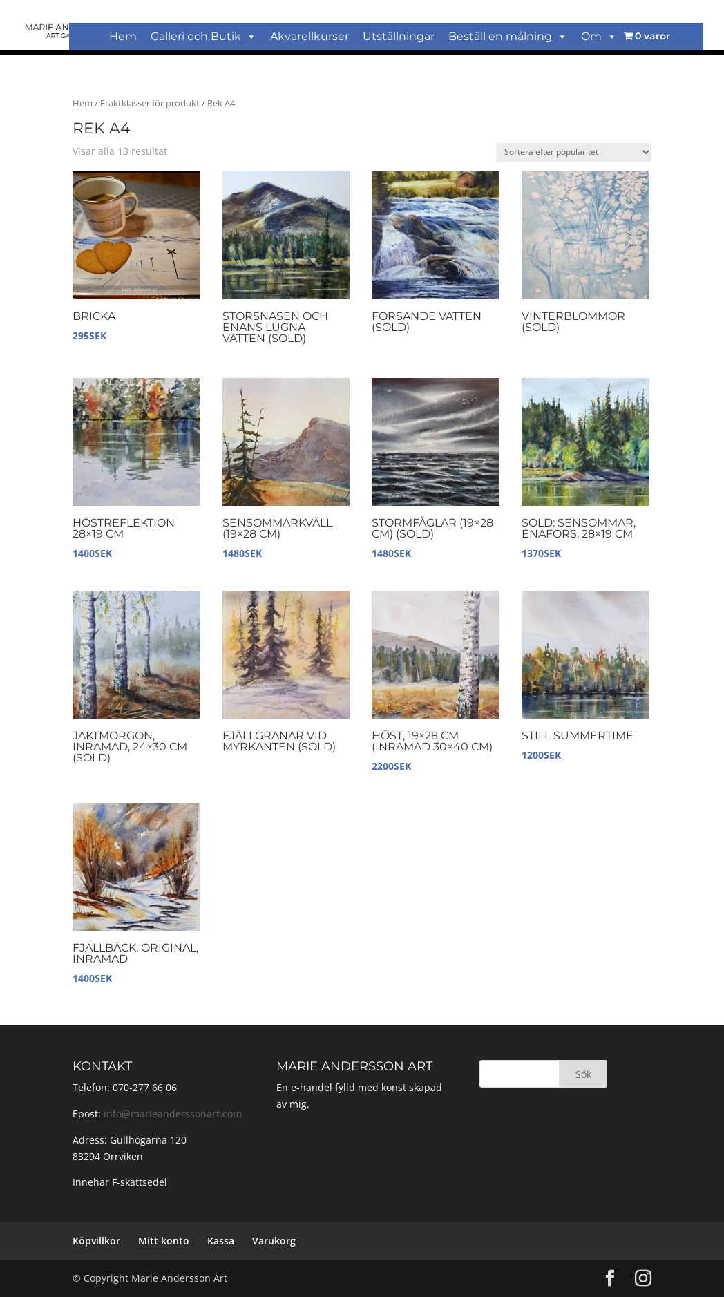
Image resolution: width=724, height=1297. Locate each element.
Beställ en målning (507, 36)
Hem (123, 36)
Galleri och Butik (203, 36)
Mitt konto (163, 1240)
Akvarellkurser (309, 36)
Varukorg (274, 1240)
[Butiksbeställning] (573, 152)
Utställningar (399, 36)
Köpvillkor (96, 1240)
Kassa (220, 1240)
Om (599, 36)
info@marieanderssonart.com (173, 1113)
